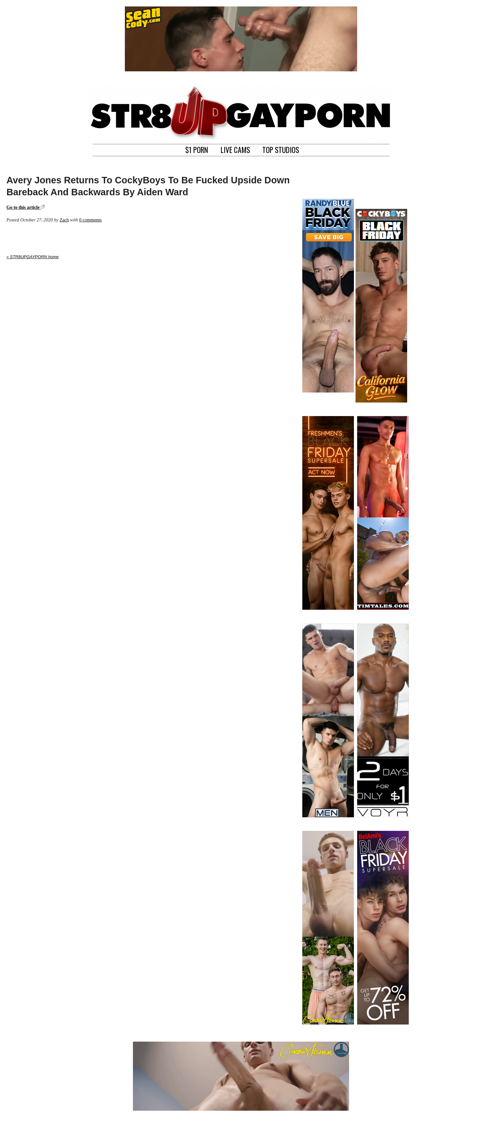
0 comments (90, 219)
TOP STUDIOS (280, 149)
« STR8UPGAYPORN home (32, 256)
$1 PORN (196, 149)
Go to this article (25, 207)
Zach (64, 219)
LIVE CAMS (235, 149)
